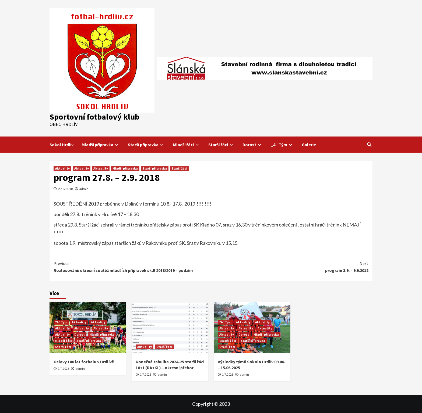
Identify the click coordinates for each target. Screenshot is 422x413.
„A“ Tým (282, 144)
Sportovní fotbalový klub (94, 117)
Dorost (252, 144)
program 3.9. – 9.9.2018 (289, 266)
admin (84, 189)
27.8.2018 (65, 189)
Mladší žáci (186, 144)
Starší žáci (221, 144)
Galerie (309, 144)
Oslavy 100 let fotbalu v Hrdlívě (84, 361)
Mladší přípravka (101, 144)
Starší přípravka (146, 144)
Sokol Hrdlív (61, 144)
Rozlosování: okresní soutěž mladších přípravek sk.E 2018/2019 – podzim (132, 266)
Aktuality (62, 168)
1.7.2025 (63, 369)
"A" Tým (61, 322)
